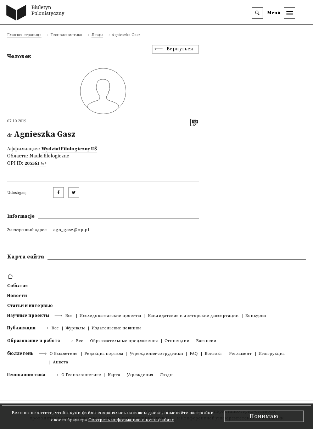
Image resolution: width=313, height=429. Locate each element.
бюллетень (20, 353)
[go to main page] (37, 13)
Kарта (114, 375)
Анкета (60, 362)
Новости (17, 296)
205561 (31, 164)
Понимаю (264, 416)
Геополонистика (26, 375)
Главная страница (24, 35)
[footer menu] (11, 276)
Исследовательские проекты (110, 316)
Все (69, 316)
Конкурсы (255, 316)
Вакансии (206, 341)
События (17, 286)
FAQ (194, 354)
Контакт (213, 354)
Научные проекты (28, 315)
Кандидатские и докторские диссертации (193, 316)
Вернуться (180, 49)
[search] (257, 13)
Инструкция (271, 354)
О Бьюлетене (64, 354)
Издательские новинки (116, 328)
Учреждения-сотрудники (156, 354)
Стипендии (176, 341)
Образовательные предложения (124, 341)
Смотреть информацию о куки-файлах (131, 420)
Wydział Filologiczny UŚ (69, 149)
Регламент (240, 354)
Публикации (21, 328)
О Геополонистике (81, 375)
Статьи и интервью (30, 305)
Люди (97, 35)
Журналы (75, 328)
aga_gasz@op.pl (71, 230)
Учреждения (140, 375)
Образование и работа (33, 341)
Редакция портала (103, 354)
